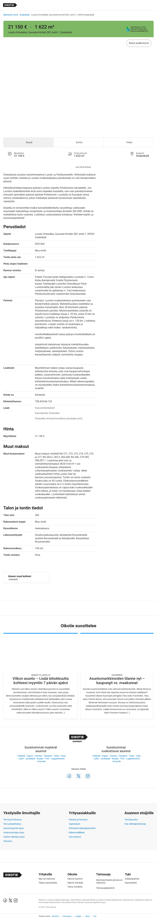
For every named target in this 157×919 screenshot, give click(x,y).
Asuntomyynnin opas (13, 828)
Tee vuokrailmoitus (12, 824)
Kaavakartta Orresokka (47, 413)
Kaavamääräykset (45, 407)
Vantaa (38, 756)
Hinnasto (7, 841)
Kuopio (40, 758)
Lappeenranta (58, 758)
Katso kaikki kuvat (139, 43)
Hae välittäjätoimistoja (135, 824)
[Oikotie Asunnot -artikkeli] (40, 676)
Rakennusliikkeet (77, 832)
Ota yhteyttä (75, 837)
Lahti (21, 758)
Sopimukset (74, 824)
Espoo (30, 756)
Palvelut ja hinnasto (78, 819)
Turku (56, 756)
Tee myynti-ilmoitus (12, 819)
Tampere (48, 756)
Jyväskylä (30, 758)
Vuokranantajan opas (13, 832)
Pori (47, 758)
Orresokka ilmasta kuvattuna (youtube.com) (58, 418)
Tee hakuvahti (131, 819)
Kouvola (42, 761)
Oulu (63, 756)
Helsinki (21, 756)
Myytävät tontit (10, 15)
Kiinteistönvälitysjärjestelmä (82, 828)
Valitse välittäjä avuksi (14, 837)
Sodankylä (25, 15)
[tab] (28, 142)
